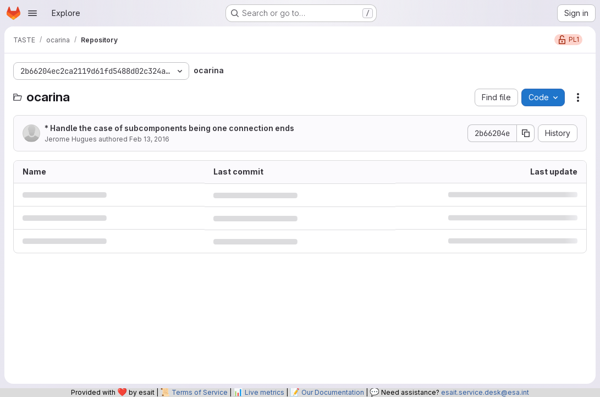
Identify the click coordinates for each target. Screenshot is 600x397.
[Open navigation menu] (32, 13)
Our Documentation (332, 392)
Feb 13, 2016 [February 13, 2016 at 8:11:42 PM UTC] (149, 139)
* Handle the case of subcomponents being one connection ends (169, 128)
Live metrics (264, 392)
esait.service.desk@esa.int (485, 392)
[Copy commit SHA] (526, 133)
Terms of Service (200, 392)
